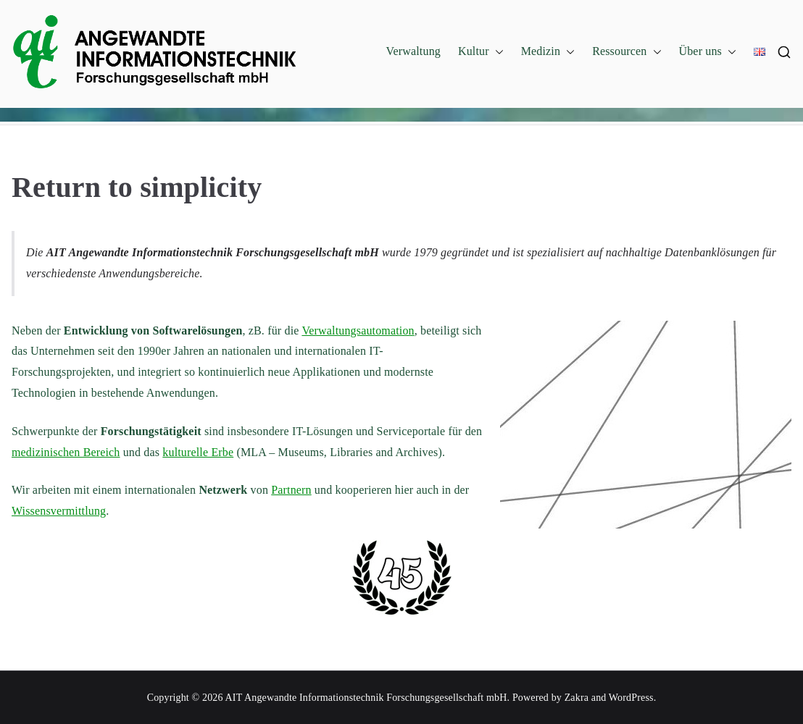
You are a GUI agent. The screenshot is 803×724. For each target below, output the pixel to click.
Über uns (708, 51)
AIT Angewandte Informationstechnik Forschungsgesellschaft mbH (366, 697)
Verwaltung (413, 51)
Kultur (481, 51)
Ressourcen (626, 51)
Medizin (548, 51)
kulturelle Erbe (197, 452)
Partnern (291, 490)
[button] (496, 51)
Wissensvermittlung (59, 511)
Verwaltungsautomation (357, 330)
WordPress (631, 697)
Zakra (576, 697)
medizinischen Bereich (66, 452)
